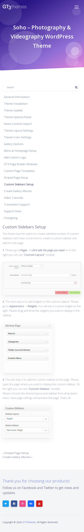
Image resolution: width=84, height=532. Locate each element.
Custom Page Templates (19, 171)
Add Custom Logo (15, 157)
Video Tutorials (13, 198)
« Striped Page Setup (16, 453)
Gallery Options (13, 144)
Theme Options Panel (17, 117)
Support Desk (12, 211)
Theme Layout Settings (18, 130)
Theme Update (13, 110)
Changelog (11, 218)
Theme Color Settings (17, 137)
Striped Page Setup (16, 177)
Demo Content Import (18, 124)
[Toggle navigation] (76, 7)
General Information (17, 97)
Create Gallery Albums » (17, 457)
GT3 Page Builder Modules (20, 164)
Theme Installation (16, 104)
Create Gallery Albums (18, 191)
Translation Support (17, 204)
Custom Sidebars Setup (19, 184)
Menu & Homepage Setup (20, 151)
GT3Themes (29, 522)
